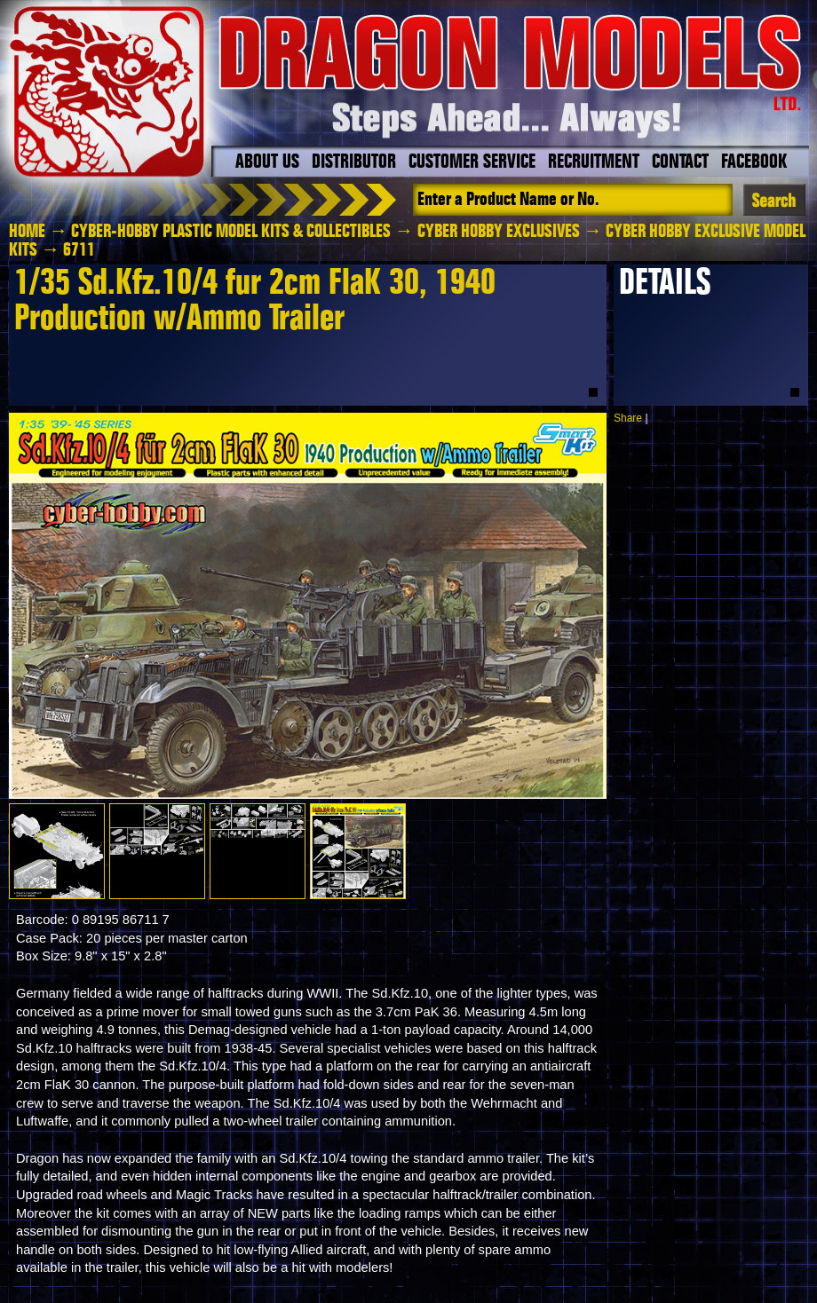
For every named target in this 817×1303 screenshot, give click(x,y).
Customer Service (471, 162)
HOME (27, 232)
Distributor (354, 162)
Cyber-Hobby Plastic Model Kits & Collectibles (231, 232)
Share (628, 418)
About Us (267, 162)
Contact (680, 162)
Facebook (754, 162)
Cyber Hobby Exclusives (498, 232)
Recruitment (593, 162)
